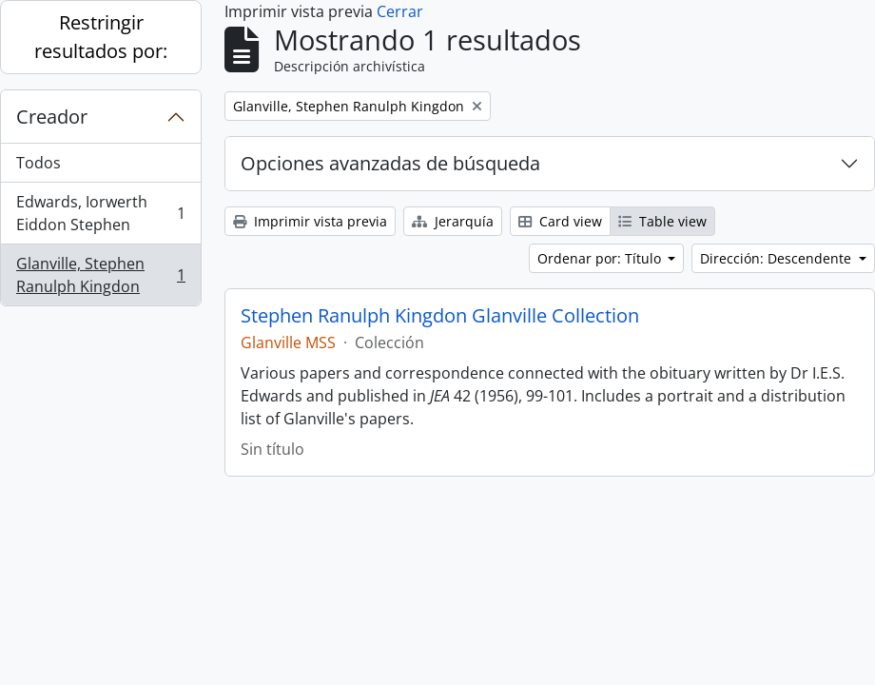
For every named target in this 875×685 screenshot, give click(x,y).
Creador (52, 116)
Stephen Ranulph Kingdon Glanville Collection (440, 315)
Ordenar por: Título (601, 258)
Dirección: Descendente (777, 258)
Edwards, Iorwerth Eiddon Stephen (100, 213)
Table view (662, 221)
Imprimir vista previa (310, 221)
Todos (38, 162)
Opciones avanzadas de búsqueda (390, 163)
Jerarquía (453, 221)
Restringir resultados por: (100, 37)
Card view (560, 221)
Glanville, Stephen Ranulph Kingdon (100, 275)
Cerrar (400, 11)
